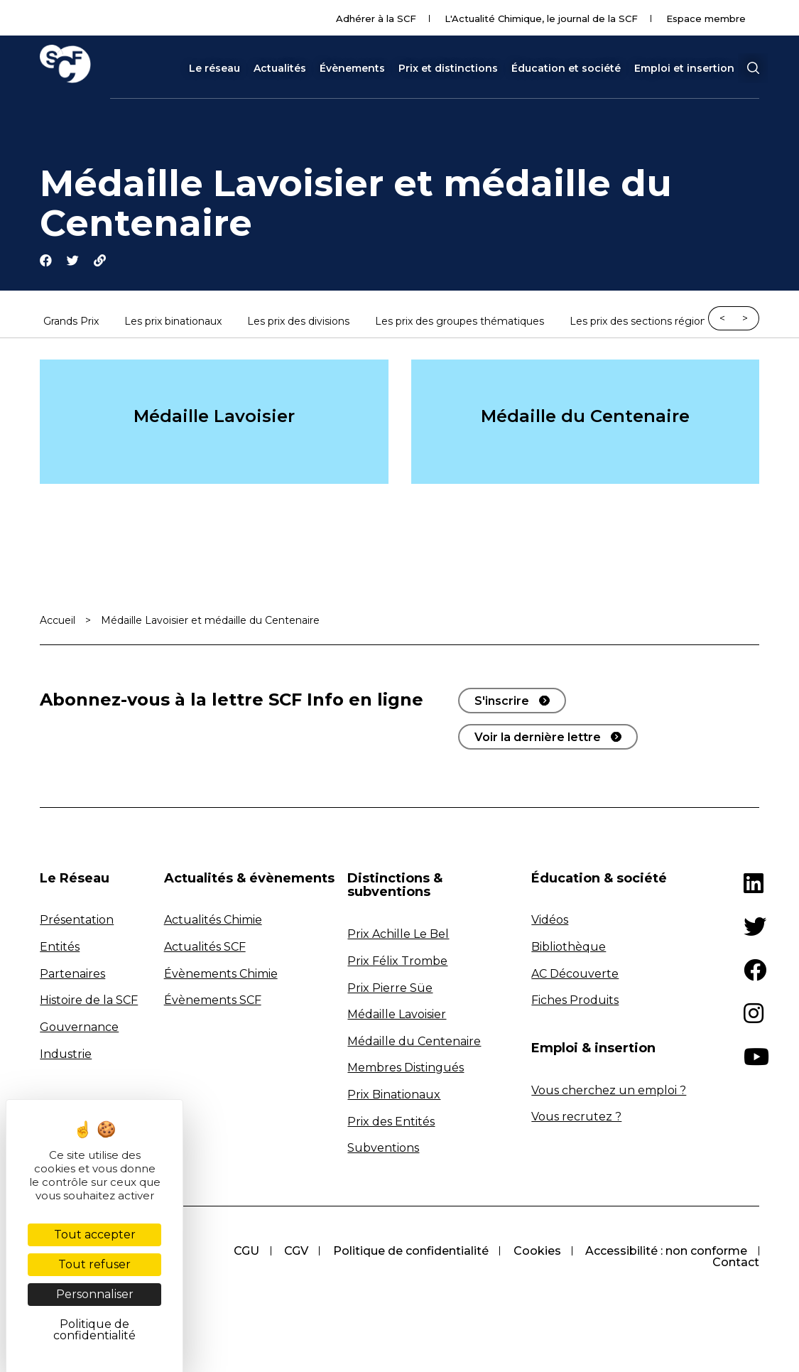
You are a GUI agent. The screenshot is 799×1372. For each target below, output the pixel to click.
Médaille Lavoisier (214, 416)
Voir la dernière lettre (537, 738)
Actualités (280, 68)
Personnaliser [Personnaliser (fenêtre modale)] (95, 1294)
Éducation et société (566, 68)
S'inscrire (501, 701)
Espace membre (706, 18)
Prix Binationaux (393, 1096)
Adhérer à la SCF (376, 18)
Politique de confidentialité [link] (94, 1329)
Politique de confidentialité (596, 1252)
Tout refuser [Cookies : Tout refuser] (94, 1264)
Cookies (723, 1252)
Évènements (352, 68)
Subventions (383, 1149)
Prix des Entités (391, 1122)
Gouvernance (79, 1028)
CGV (481, 1252)
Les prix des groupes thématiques (459, 322)
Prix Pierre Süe (390, 988)
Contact (735, 1263)
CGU (430, 1252)
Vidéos (549, 921)
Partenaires (72, 974)
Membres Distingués (405, 1069)
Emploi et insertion (684, 68)
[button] (753, 68)
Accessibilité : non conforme (606, 1263)
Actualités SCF (205, 948)
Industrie (66, 1055)
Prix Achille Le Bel (398, 935)
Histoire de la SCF (89, 1001)
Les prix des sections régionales (648, 322)
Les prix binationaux (173, 322)
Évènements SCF (212, 1001)
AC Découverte (575, 974)
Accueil (57, 621)
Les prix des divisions (298, 322)
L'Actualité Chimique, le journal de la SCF (541, 18)
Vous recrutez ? (576, 1118)
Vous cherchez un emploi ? (608, 1091)
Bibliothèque (568, 948)
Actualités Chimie (213, 921)
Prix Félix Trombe (397, 962)
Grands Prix (71, 322)
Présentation (77, 921)
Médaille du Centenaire (585, 416)
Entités (60, 948)
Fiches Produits (575, 1001)
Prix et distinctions (448, 68)
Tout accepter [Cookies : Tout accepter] (95, 1234)
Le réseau (214, 68)
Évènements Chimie (221, 974)
